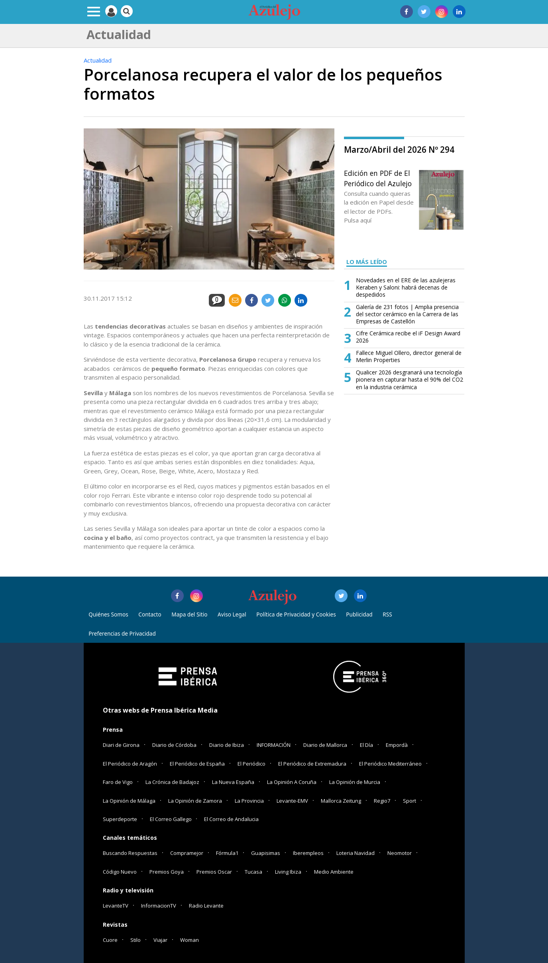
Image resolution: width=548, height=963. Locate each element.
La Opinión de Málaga (129, 800)
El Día (366, 744)
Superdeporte (120, 819)
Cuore (110, 939)
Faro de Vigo (118, 782)
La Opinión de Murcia (354, 782)
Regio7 (382, 800)
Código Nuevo (120, 871)
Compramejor (186, 853)
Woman (189, 939)
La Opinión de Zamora (195, 800)
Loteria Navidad (355, 853)
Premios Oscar (214, 871)
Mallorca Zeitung (341, 800)
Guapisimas (265, 853)
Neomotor (399, 853)
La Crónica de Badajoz (172, 782)
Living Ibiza (288, 871)
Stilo (135, 939)
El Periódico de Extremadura (312, 763)
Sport (409, 800)
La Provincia (249, 800)
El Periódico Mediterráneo (390, 763)
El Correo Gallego (171, 819)
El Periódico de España (197, 763)
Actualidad (98, 60)
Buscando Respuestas (130, 853)
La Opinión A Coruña (291, 782)
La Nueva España (233, 782)
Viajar (160, 939)
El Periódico (251, 763)
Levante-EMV (292, 800)
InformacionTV (158, 905)
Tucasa (253, 871)
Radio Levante (206, 905)
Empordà (397, 744)
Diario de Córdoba (174, 744)
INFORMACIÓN (274, 744)
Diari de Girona (121, 744)
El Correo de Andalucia (231, 819)
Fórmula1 (227, 853)
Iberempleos (308, 853)
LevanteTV (115, 905)
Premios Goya (166, 871)
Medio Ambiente (334, 871)
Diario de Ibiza (226, 744)
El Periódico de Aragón (130, 763)
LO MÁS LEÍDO (366, 262)
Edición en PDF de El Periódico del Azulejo (378, 178)
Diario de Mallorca (325, 744)
